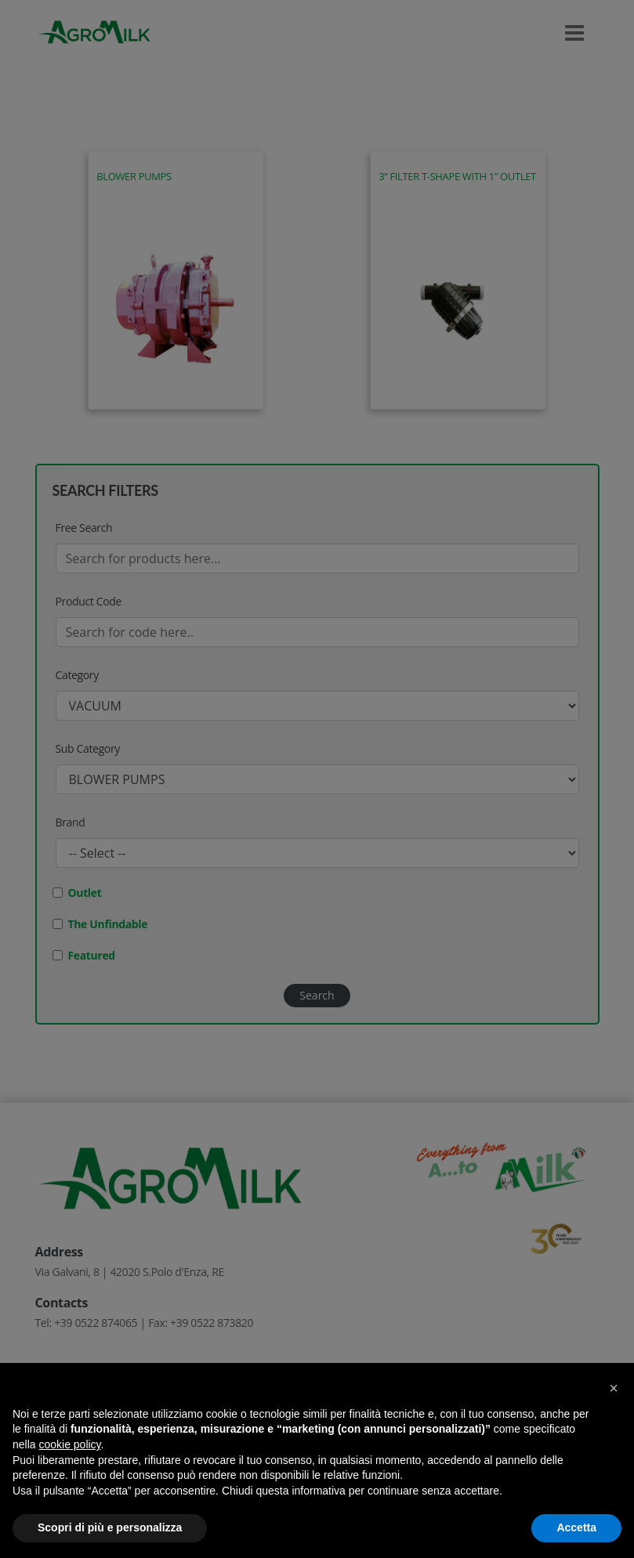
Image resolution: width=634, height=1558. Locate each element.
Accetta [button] (576, 1527)
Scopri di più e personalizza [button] (110, 1527)
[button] (613, 1388)
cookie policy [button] (69, 1444)
